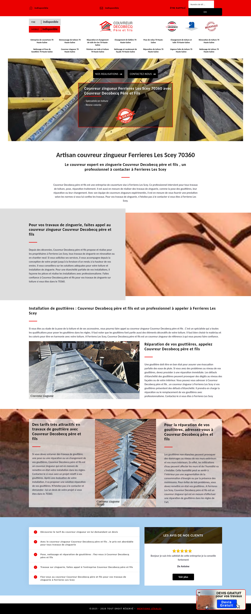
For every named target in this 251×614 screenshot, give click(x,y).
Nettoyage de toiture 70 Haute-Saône (209, 50)
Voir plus (183, 576)
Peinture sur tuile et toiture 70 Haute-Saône (98, 50)
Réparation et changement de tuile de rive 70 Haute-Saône (97, 42)
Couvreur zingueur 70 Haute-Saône (70, 50)
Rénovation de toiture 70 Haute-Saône (209, 41)
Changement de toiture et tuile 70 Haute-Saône (181, 41)
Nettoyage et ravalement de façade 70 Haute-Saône (125, 50)
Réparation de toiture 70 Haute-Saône (153, 50)
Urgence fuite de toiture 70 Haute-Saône (181, 50)
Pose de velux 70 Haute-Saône (153, 41)
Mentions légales (149, 608)
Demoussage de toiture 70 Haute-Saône (70, 41)
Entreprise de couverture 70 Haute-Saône (42, 41)
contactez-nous (141, 74)
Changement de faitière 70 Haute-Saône (125, 41)
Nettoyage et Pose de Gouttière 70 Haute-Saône (42, 50)
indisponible (109, 8)
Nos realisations (106, 74)
